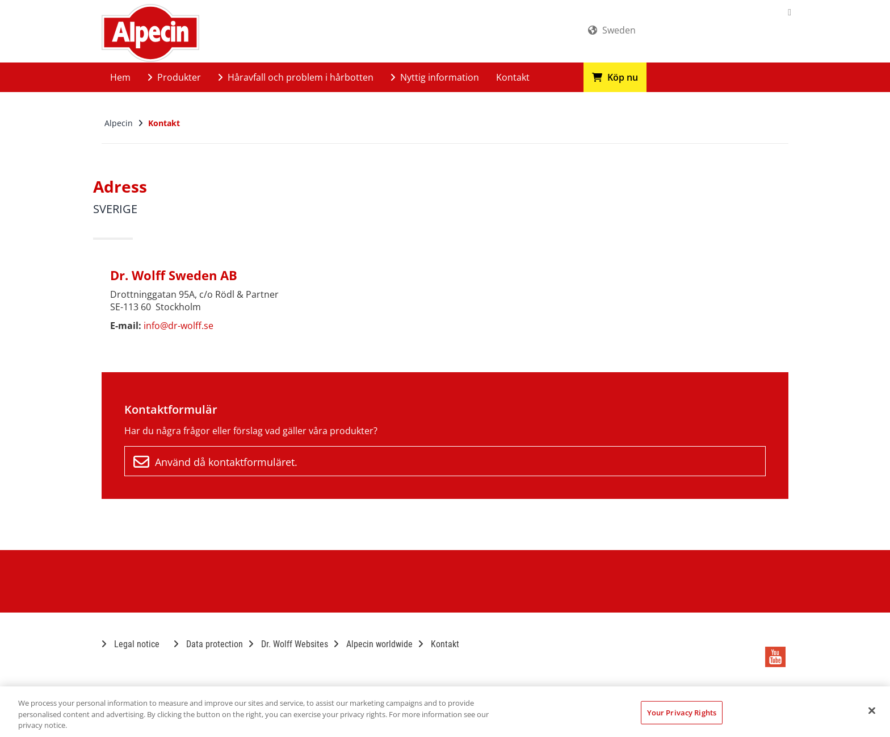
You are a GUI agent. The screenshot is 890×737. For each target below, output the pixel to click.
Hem (120, 77)
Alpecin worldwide (373, 644)
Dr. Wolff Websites (288, 644)
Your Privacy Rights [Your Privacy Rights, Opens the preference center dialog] (681, 712)
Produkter (174, 77)
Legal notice (130, 644)
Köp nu (615, 77)
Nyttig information (435, 77)
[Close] (871, 710)
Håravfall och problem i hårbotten (295, 77)
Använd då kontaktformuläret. (215, 462)
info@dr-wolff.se (178, 325)
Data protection (208, 644)
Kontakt (513, 77)
